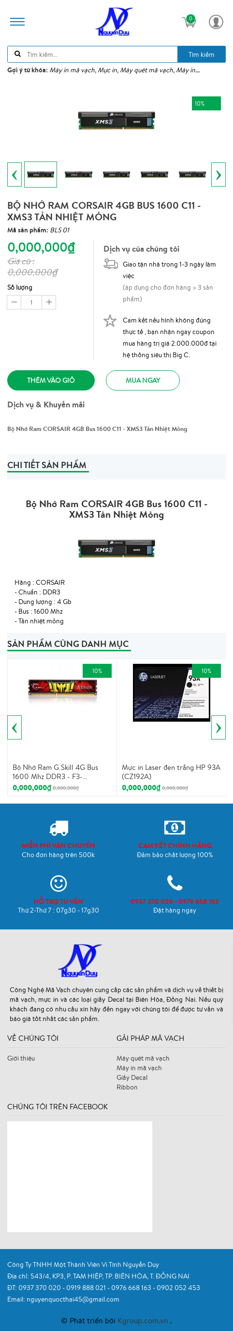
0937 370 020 (40, 1287)
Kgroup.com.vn (143, 1320)
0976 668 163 (132, 1287)
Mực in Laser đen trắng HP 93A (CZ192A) (171, 772)
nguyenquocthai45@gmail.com (73, 1299)
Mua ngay (143, 380)
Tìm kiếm (202, 54)
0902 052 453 (178, 1287)
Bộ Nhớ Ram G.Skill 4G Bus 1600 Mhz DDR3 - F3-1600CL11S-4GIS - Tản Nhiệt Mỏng (57, 772)
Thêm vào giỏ (51, 380)
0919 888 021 (86, 1287)
